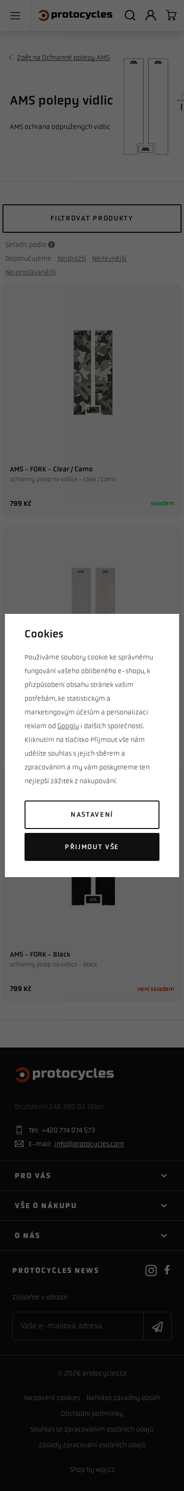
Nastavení (92, 814)
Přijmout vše (92, 847)
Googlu (68, 726)
